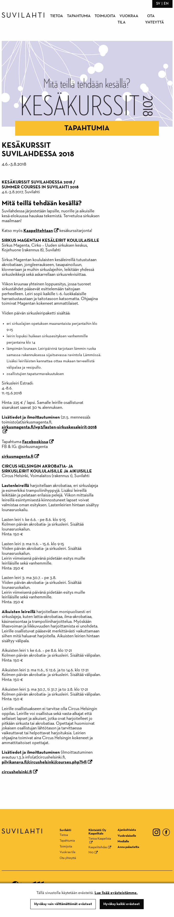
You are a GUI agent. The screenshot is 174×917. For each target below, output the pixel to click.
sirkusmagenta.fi (17, 456)
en (166, 3)
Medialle (123, 841)
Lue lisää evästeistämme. (116, 893)
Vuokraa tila (67, 852)
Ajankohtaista (127, 830)
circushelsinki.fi (17, 772)
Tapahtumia (79, 16)
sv (158, 3)
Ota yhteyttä (68, 858)
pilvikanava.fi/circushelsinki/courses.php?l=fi (44, 762)
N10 (91, 852)
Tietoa (56, 16)
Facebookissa (35, 442)
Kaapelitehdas (97, 847)
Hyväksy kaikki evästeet (121, 904)
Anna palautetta (128, 847)
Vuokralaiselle (127, 835)
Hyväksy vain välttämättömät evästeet (63, 904)
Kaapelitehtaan (38, 231)
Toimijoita (105, 16)
